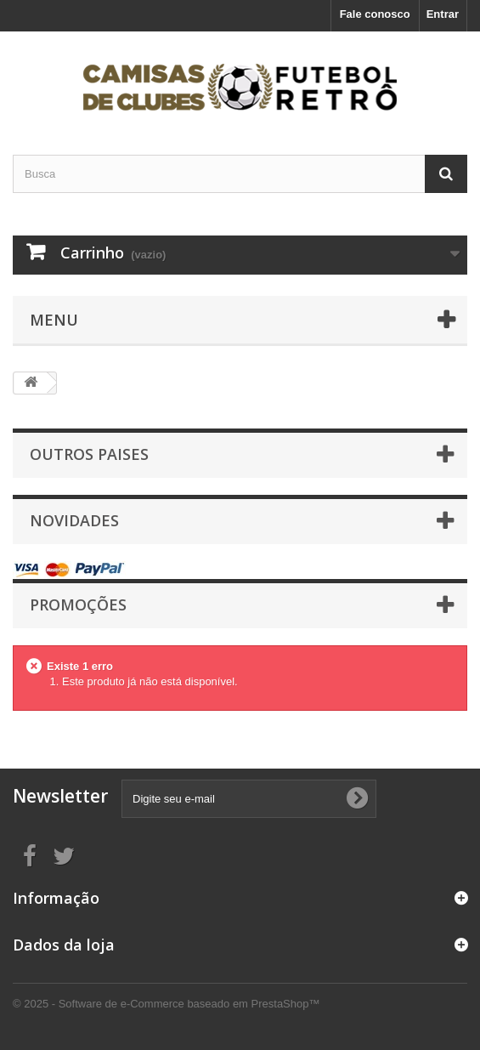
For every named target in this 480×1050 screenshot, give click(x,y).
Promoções (78, 604)
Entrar (442, 14)
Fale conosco (375, 14)
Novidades (74, 520)
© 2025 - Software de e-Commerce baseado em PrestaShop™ (166, 1003)
